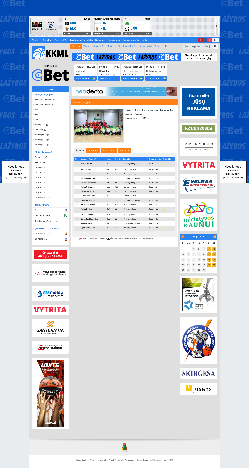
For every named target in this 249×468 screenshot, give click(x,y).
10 (204, 254)
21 (188, 265)
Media (144, 40)
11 (209, 254)
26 (214, 265)
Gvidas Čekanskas (88, 215)
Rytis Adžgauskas (88, 204)
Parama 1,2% (61, 40)
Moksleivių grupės (44, 152)
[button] (215, 40)
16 (199, 260)
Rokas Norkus (86, 223)
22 (193, 265)
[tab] (80, 150)
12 (214, 254)
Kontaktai (47, 40)
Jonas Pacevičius (88, 178)
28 (188, 270)
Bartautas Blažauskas (89, 219)
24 (204, 265)
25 (209, 265)
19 (214, 260)
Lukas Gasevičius (88, 196)
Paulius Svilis (86, 169)
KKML (35, 40)
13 (183, 260)
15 (193, 260)
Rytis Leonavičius (88, 228)
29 (193, 270)
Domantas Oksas (87, 191)
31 (204, 270)
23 (199, 265)
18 (209, 260)
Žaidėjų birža (114, 40)
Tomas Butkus (86, 164)
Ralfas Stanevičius (88, 183)
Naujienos (100, 40)
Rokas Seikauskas (88, 187)
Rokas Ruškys (86, 209)
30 (199, 270)
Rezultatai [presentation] (93, 150)
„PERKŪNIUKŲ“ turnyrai (47, 228)
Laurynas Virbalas (88, 174)
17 (204, 260)
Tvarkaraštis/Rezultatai (81, 40)
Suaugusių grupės (44, 94)
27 (183, 270)
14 (188, 260)
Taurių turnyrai (42, 205)
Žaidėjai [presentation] (80, 150)
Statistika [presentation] (124, 150)
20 (183, 265)
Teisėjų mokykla (131, 40)
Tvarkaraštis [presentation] (109, 150)
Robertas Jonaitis (88, 200)
